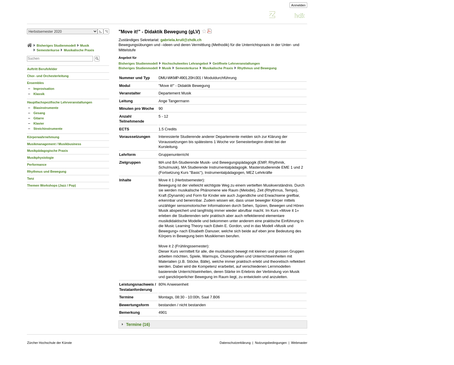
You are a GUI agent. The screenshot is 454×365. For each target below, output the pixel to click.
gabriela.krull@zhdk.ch (181, 40)
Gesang (39, 113)
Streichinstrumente (47, 128)
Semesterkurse (47, 50)
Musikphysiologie (40, 157)
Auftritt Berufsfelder (42, 69)
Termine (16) (138, 324)
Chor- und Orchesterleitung (48, 76)
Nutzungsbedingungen (271, 342)
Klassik (39, 94)
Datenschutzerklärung (235, 342)
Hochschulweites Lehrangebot (185, 63)
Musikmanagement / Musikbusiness (54, 144)
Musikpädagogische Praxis (47, 150)
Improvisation (43, 88)
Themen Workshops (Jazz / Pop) (51, 185)
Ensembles (35, 83)
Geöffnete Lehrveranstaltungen (236, 63)
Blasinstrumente (45, 108)
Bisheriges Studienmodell (56, 45)
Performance (36, 164)
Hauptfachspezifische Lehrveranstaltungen (59, 102)
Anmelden (298, 5)
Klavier (38, 123)
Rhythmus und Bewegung (46, 171)
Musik (84, 45)
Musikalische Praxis (79, 50)
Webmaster (299, 342)
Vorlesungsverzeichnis (69, 15)
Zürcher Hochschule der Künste (49, 342)
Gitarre (38, 118)
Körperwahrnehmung (43, 137)
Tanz (30, 178)
